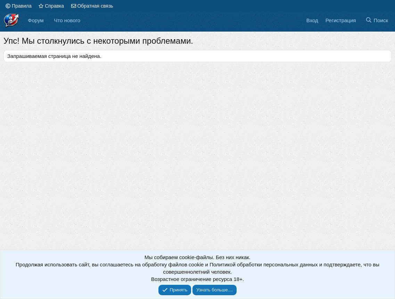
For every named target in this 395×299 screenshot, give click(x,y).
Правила (19, 6)
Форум (36, 20)
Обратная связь (92, 6)
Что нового (67, 20)
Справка (51, 6)
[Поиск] (377, 20)
